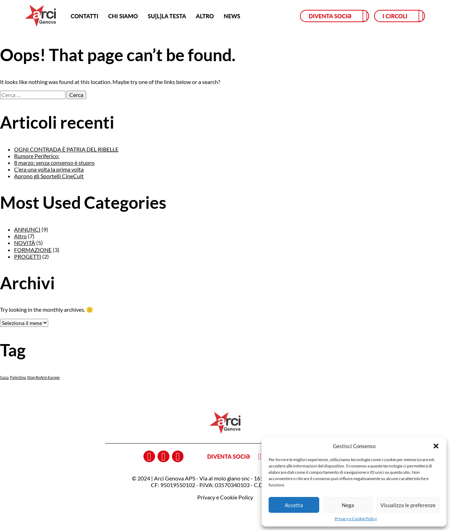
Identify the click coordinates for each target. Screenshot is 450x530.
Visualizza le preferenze (408, 505)
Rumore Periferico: (36, 156)
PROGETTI (27, 256)
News (232, 16)
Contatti (84, 16)
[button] (435, 446)
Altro (205, 16)
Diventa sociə (330, 16)
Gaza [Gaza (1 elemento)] (4, 377)
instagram (163, 457)
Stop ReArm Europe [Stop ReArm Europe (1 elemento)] (43, 377)
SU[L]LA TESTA (167, 16)
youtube (178, 457)
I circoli (394, 16)
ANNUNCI (27, 229)
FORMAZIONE (33, 249)
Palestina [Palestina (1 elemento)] (18, 377)
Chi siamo (123, 16)
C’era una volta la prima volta (49, 169)
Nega (348, 505)
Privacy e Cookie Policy (356, 518)
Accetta (294, 505)
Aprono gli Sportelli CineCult (49, 176)
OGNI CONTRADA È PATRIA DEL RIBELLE (66, 149)
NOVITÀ (24, 242)
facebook (149, 457)
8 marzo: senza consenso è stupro (54, 162)
